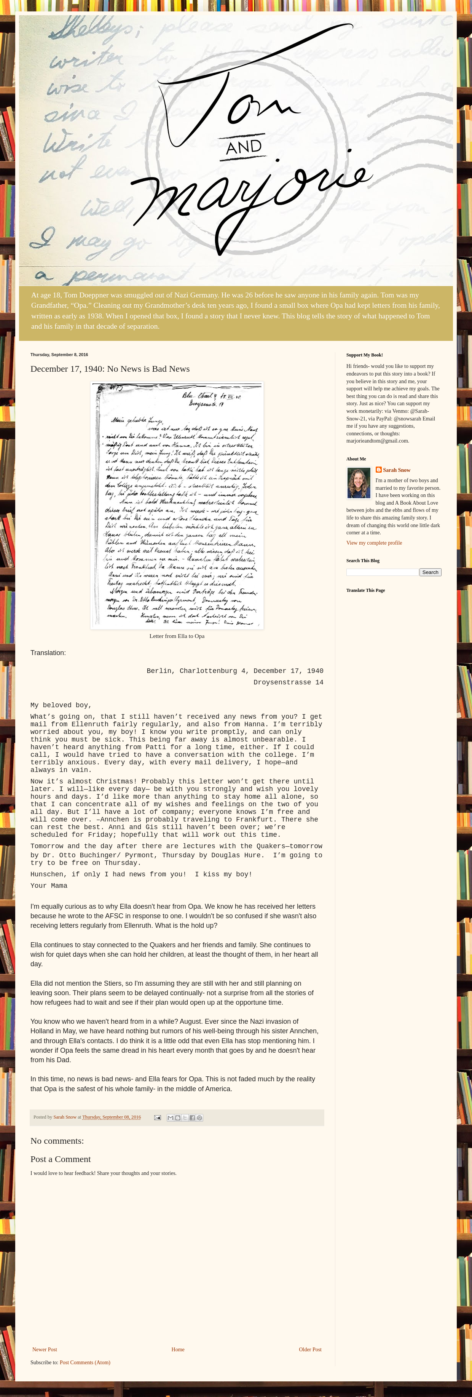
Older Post (310, 1349)
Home (178, 1349)
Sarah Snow (397, 470)
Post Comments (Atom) (85, 1362)
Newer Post (44, 1349)
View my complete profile (374, 543)
